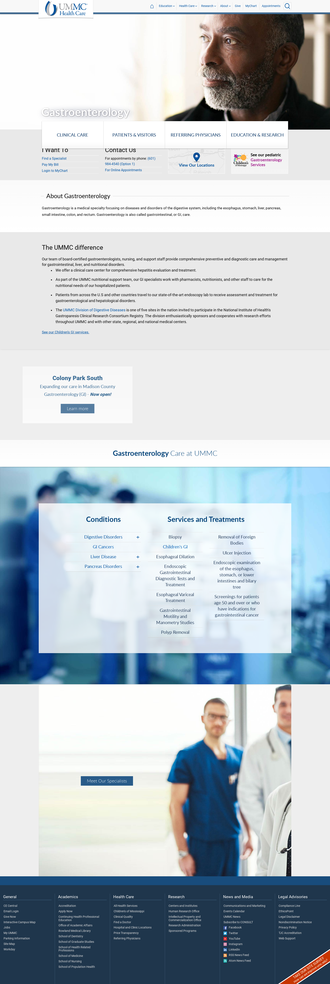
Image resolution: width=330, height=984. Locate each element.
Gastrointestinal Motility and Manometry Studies (175, 616)
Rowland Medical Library (75, 931)
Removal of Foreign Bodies (236, 540)
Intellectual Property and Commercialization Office (185, 918)
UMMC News (232, 917)
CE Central (10, 906)
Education (165, 6)
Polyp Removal (175, 632)
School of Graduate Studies (76, 942)
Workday (9, 949)
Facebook (233, 927)
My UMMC (10, 933)
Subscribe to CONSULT (238, 922)
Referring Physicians (196, 135)
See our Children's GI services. (65, 332)
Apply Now (66, 911)
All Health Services (125, 906)
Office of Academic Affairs (75, 925)
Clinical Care (72, 135)
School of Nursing (70, 961)
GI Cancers (103, 547)
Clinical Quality (123, 917)
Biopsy (175, 537)
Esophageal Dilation (175, 556)
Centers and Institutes (183, 906)
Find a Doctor (122, 922)
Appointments (271, 6)
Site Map (9, 944)
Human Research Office (184, 911)
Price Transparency (126, 933)
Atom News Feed (237, 961)
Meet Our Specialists (107, 781)
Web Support (287, 938)
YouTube (232, 938)
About (224, 6)
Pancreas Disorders (103, 566)
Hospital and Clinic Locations (133, 927)
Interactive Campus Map (20, 922)
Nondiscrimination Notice (295, 922)
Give (238, 6)
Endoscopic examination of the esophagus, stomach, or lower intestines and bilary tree (236, 574)
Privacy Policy (288, 927)
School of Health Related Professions (74, 949)
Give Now (10, 917)
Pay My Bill (50, 165)
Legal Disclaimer (289, 917)
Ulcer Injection (237, 553)
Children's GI (175, 547)
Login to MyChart (55, 171)
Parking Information (17, 938)
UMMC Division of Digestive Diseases (94, 310)
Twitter (231, 933)
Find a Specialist (54, 158)
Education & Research (257, 135)
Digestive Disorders (103, 537)
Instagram (233, 944)
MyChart (251, 6)
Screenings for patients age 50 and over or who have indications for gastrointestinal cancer (237, 605)
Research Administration (185, 925)
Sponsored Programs (182, 931)
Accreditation (67, 906)
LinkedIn (232, 949)
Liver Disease (103, 556)
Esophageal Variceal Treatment (175, 597)
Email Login (11, 911)
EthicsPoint (286, 911)
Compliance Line (289, 906)
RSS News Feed (236, 955)
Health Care (186, 6)
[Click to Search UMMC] (287, 6)
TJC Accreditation (290, 933)
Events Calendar (234, 911)
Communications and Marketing (244, 906)
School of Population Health (77, 967)
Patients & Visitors (134, 135)
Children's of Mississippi (129, 911)
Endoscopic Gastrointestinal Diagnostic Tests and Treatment (175, 575)
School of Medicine (71, 956)
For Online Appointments (123, 170)
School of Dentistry (71, 936)
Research (207, 6)
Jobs (7, 927)
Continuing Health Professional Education (79, 918)
